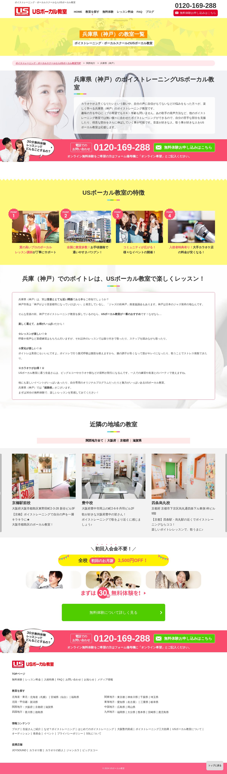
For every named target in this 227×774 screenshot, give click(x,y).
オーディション (21, 733)
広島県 (121, 706)
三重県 (144, 702)
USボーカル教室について (187, 729)
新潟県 (34, 702)
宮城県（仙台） (60, 697)
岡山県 (131, 706)
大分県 (131, 712)
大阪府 (111, 440)
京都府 (124, 440)
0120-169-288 (122, 147)
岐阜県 (154, 702)
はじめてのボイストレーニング (96, 729)
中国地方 (109, 706)
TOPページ (18, 673)
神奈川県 (133, 697)
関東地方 (109, 696)
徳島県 (39, 712)
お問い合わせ (73, 679)
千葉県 (144, 697)
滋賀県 (137, 440)
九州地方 (109, 711)
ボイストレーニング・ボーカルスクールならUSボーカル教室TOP (48, 63)
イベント (49, 733)
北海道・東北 (19, 696)
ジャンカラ (72, 750)
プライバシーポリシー (70, 733)
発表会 (37, 733)
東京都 (121, 697)
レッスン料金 (33, 679)
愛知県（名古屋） (127, 702)
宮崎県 (152, 712)
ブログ (16, 729)
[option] (44, 490)
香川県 (29, 712)
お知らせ (89, 679)
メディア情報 (105, 679)
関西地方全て (94, 440)
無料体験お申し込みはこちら (198, 12)
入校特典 (49, 679)
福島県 (75, 697)
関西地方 (90, 63)
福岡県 (121, 712)
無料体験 (17, 679)
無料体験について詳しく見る (113, 612)
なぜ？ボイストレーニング (59, 729)
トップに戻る (214, 765)
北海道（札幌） (39, 697)
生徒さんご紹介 (32, 729)
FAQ (59, 679)
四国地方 (17, 711)
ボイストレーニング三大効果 (152, 729)
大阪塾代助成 (125, 729)
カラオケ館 (35, 750)
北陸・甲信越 (19, 701)
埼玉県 (154, 697)
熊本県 (141, 712)
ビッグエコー (90, 750)
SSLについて (93, 733)
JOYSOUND (19, 750)
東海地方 (109, 701)
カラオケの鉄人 (54, 750)
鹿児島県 (163, 712)
